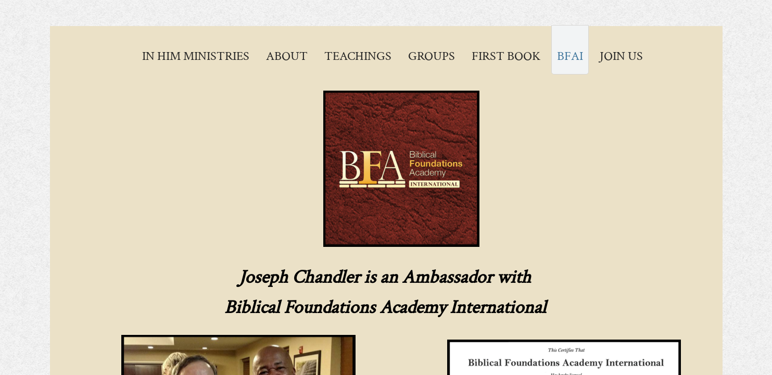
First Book (506, 56)
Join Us (621, 56)
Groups (431, 56)
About (287, 56)
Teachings (357, 56)
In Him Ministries (195, 56)
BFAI (570, 56)
